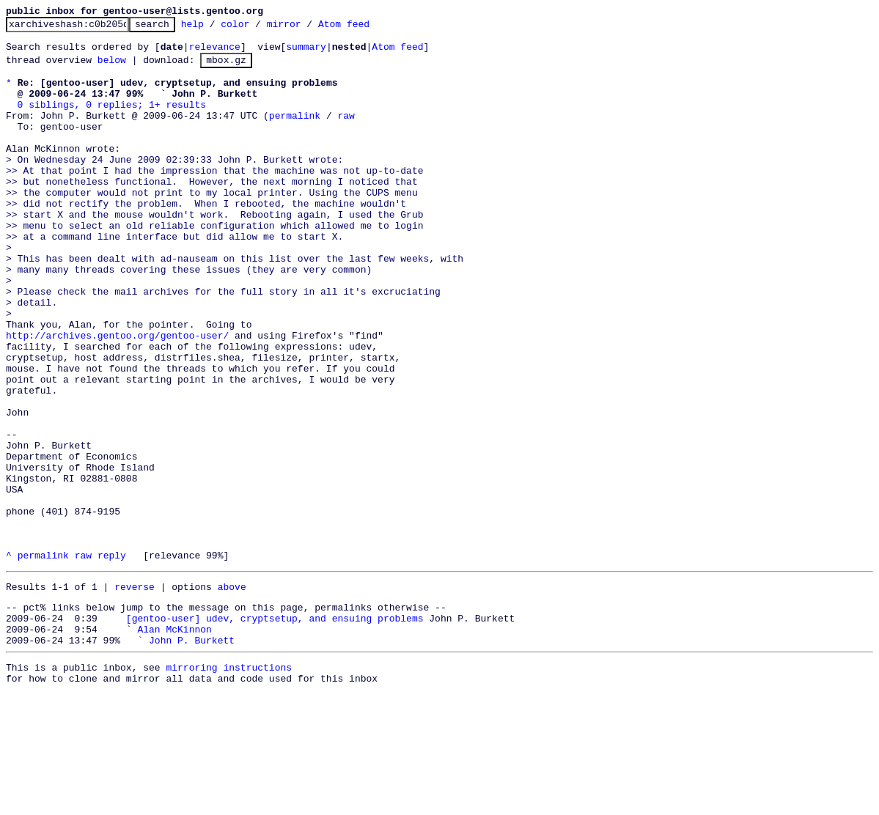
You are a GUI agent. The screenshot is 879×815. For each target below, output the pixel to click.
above (232, 694)
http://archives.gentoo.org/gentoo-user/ (117, 396)
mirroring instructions (229, 785)
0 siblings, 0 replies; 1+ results (112, 119)
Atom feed (366, 27)
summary (306, 52)
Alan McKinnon (174, 743)
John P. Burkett (192, 756)
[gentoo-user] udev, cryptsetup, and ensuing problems (275, 730)
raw (345, 132)
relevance (214, 52)
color (257, 27)
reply (112, 660)
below (112, 68)
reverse (134, 694)
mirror (307, 27)
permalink (294, 132)
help (215, 27)
